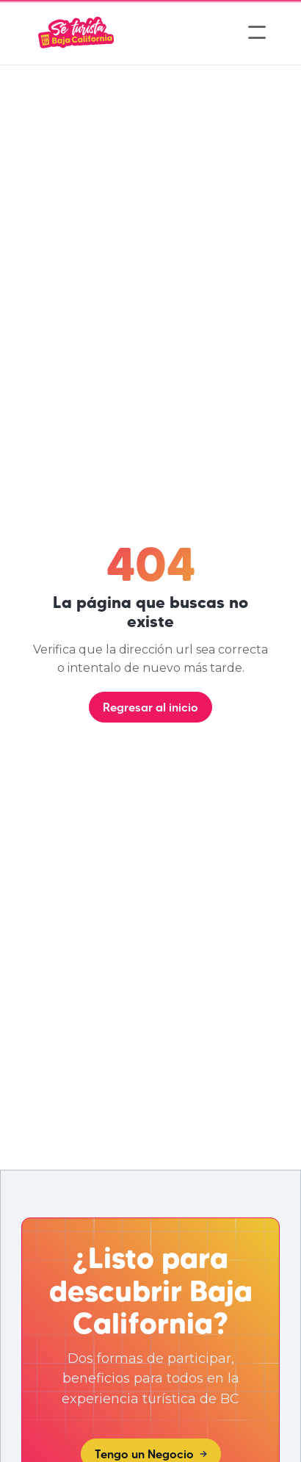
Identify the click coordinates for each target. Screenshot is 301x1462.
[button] (257, 32)
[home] (76, 32)
